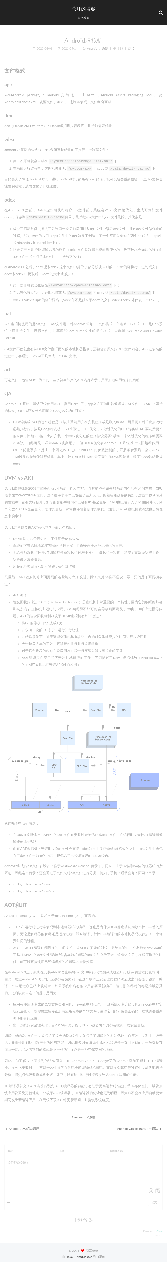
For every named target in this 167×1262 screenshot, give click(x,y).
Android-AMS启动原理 (22, 1126)
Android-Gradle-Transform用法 (139, 1126)
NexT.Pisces (84, 1254)
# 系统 (91, 1115)
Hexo (69, 1254)
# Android (78, 1115)
